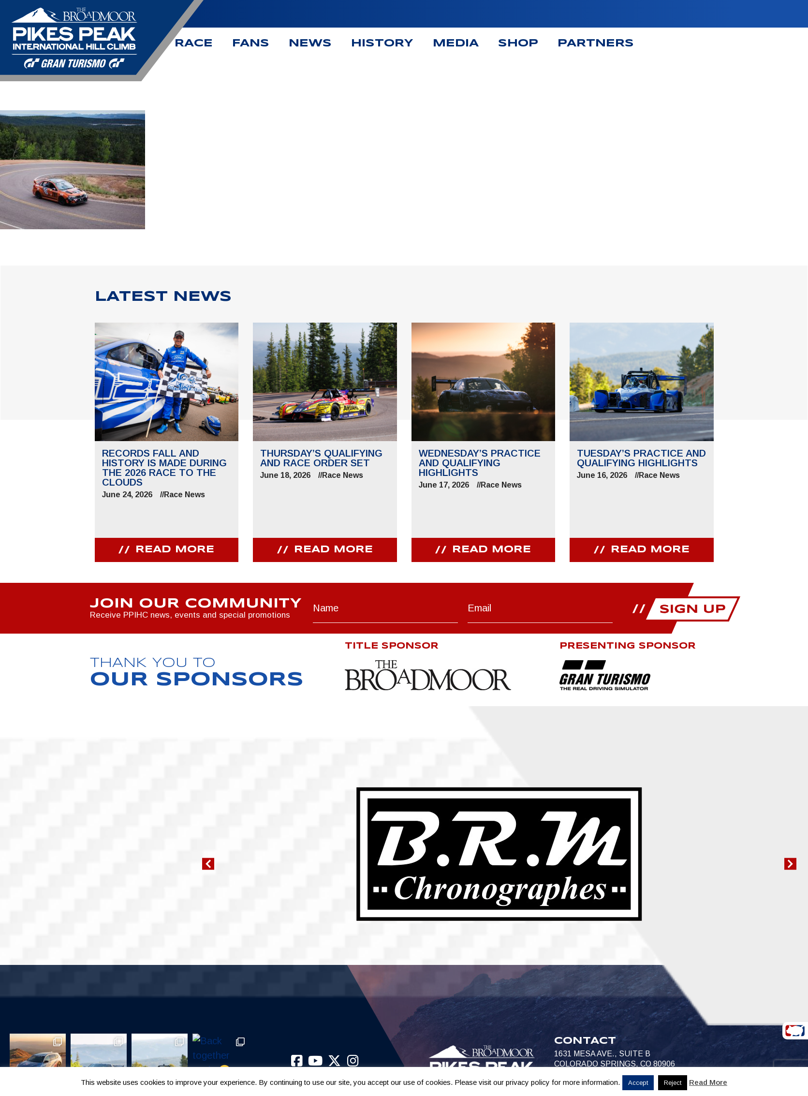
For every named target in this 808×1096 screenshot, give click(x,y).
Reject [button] (672, 1082)
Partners (596, 43)
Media (456, 43)
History (382, 43)
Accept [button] (638, 1082)
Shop (518, 43)
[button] (208, 864)
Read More (708, 1082)
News (310, 43)
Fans (250, 43)
